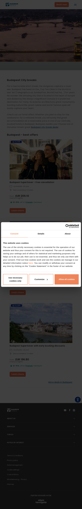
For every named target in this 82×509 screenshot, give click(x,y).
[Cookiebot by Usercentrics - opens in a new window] (67, 226)
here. (31, 263)
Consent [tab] (14, 234)
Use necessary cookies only (15, 279)
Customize (41, 279)
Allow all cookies (67, 279)
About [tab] (68, 234)
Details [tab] (41, 234)
